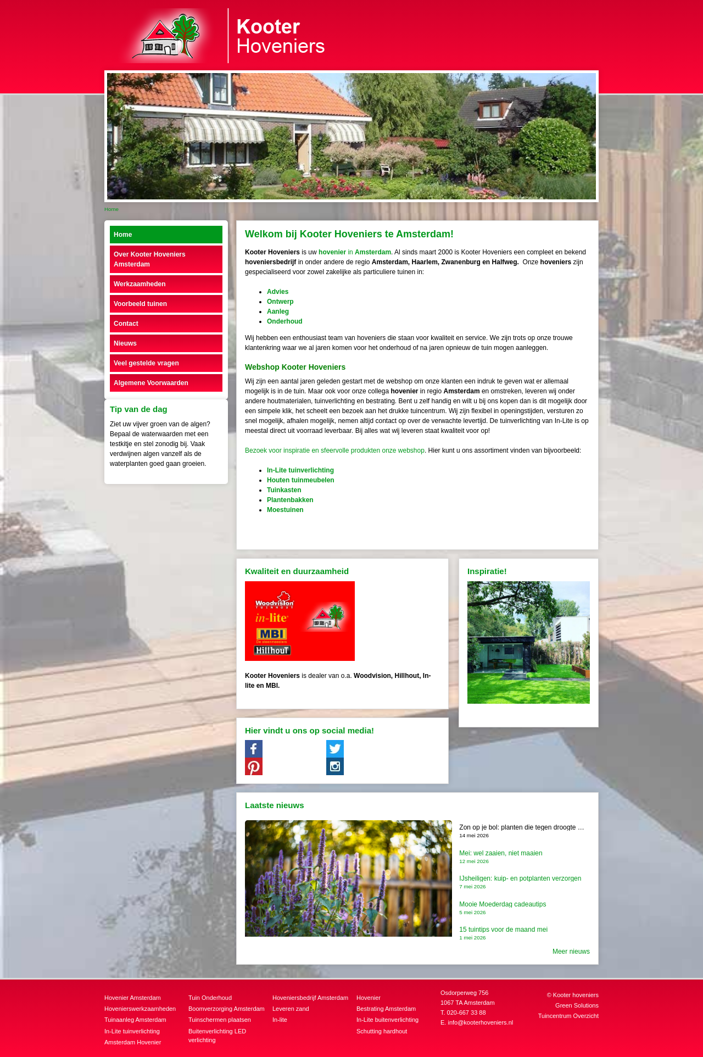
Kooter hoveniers (576, 995)
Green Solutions (577, 1005)
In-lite (279, 1019)
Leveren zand (290, 1008)
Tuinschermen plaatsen (219, 1019)
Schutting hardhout (381, 1031)
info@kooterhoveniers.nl (480, 1022)
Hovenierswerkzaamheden (140, 1008)
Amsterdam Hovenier (132, 1042)
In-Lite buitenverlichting (387, 1019)
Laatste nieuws (274, 805)
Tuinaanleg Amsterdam (135, 1019)
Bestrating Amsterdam (386, 1008)
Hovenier (368, 997)
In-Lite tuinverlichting (132, 1031)
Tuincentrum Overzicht (568, 1016)
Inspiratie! (487, 571)
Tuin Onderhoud (210, 997)
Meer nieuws (571, 951)
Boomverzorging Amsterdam (226, 1008)
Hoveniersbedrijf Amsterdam (310, 997)
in (355, 252)
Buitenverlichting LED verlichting (217, 1036)
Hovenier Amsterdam (132, 997)
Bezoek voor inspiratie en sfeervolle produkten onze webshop (335, 450)
